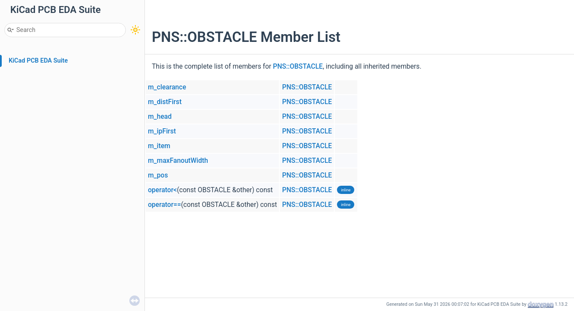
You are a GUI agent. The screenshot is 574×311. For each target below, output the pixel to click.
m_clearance (167, 87)
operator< (162, 190)
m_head (160, 117)
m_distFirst (165, 102)
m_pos (158, 175)
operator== (164, 205)
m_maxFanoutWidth (178, 161)
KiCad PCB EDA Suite (38, 60)
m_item (159, 146)
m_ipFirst (162, 131)
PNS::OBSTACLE (298, 66)
